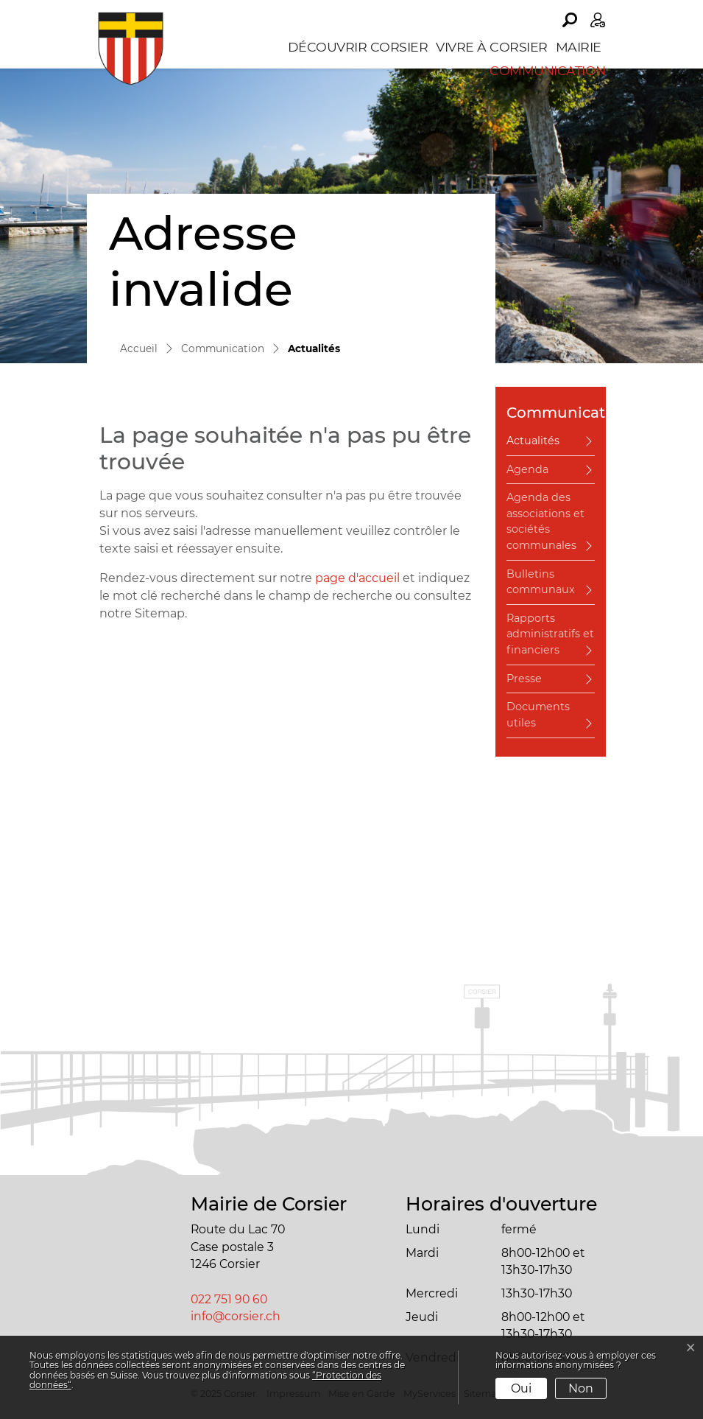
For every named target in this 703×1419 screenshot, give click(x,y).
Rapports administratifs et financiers (550, 634)
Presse (524, 678)
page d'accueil (357, 578)
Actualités (546, 444)
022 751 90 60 (229, 1299)
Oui (521, 1388)
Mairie (578, 47)
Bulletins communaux (540, 582)
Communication (548, 70)
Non (580, 1388)
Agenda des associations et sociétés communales (545, 521)
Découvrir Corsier (358, 47)
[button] (570, 20)
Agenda (527, 469)
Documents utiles (538, 714)
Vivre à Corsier (492, 47)
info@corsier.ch (235, 1316)
